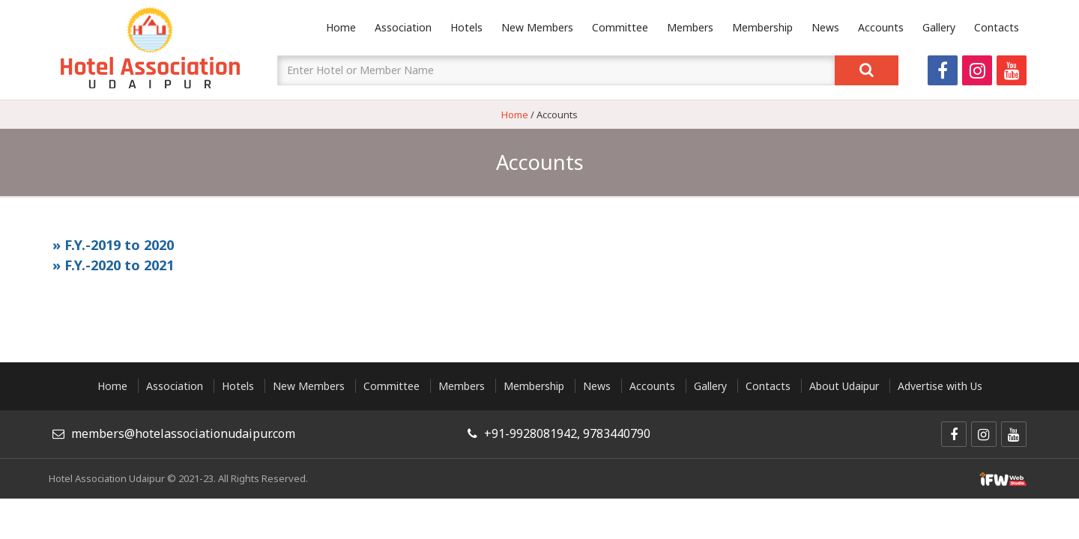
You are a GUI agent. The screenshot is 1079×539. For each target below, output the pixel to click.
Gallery (938, 27)
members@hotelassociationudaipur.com (183, 433)
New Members (537, 27)
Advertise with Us (940, 386)
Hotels (466, 27)
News (825, 27)
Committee (620, 27)
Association (403, 27)
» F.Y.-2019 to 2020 (113, 245)
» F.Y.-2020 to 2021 (113, 265)
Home (341, 27)
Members (690, 27)
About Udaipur (844, 386)
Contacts (996, 27)
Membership (762, 27)
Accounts (881, 27)
